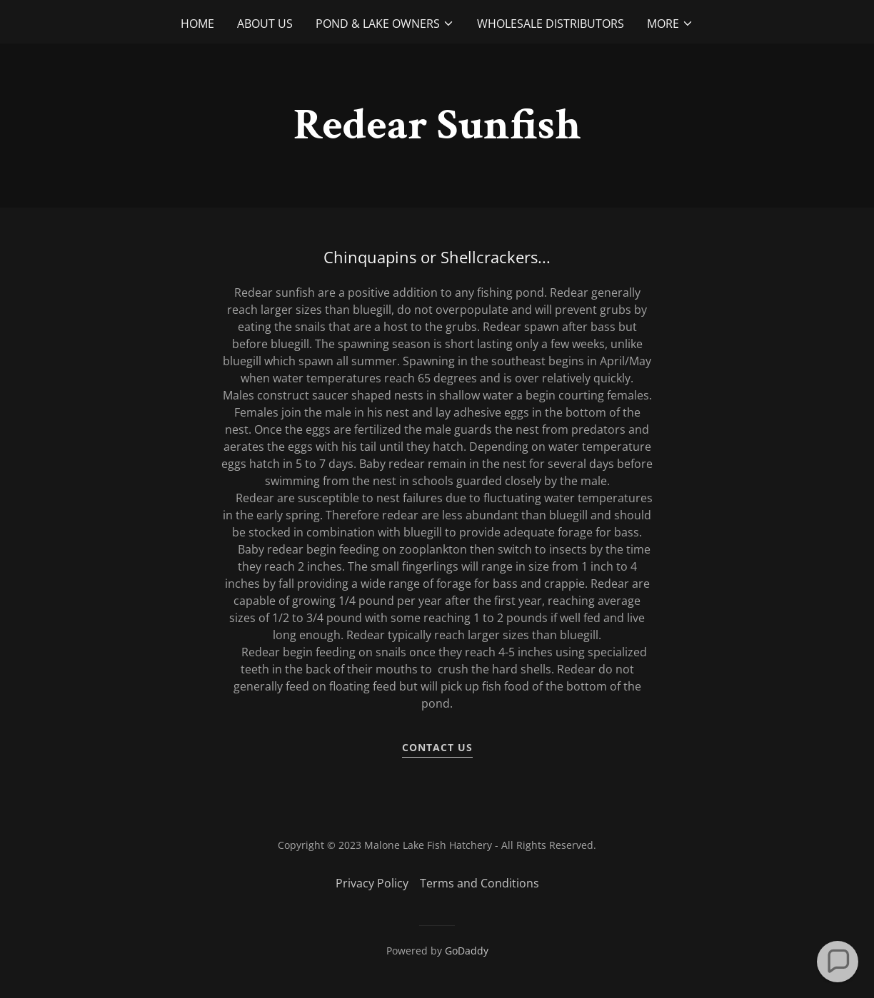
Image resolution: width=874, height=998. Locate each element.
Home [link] (197, 23)
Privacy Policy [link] (372, 883)
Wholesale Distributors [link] (550, 23)
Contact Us (437, 747)
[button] (385, 23)
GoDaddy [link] (466, 950)
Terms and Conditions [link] (479, 883)
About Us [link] (265, 23)
